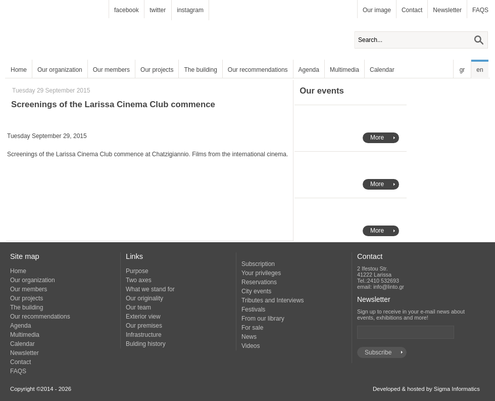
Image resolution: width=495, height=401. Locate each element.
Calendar (382, 69)
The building (200, 69)
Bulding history (146, 343)
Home (19, 69)
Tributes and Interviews (272, 300)
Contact (412, 10)
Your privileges (261, 273)
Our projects (156, 69)
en (479, 69)
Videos (250, 345)
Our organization (59, 69)
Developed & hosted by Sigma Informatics (426, 389)
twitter (158, 10)
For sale (252, 327)
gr (462, 69)
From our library (262, 318)
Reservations (259, 282)
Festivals (253, 309)
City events (256, 291)
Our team (138, 307)
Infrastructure (144, 334)
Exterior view (143, 316)
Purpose (137, 271)
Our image (377, 10)
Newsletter (447, 10)
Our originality (144, 298)
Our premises (144, 325)
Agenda (309, 69)
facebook (126, 10)
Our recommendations (258, 69)
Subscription (258, 264)
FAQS (480, 10)
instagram (190, 10)
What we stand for (150, 289)
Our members (111, 69)
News (249, 336)
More (377, 137)
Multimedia (344, 69)
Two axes (139, 280)
